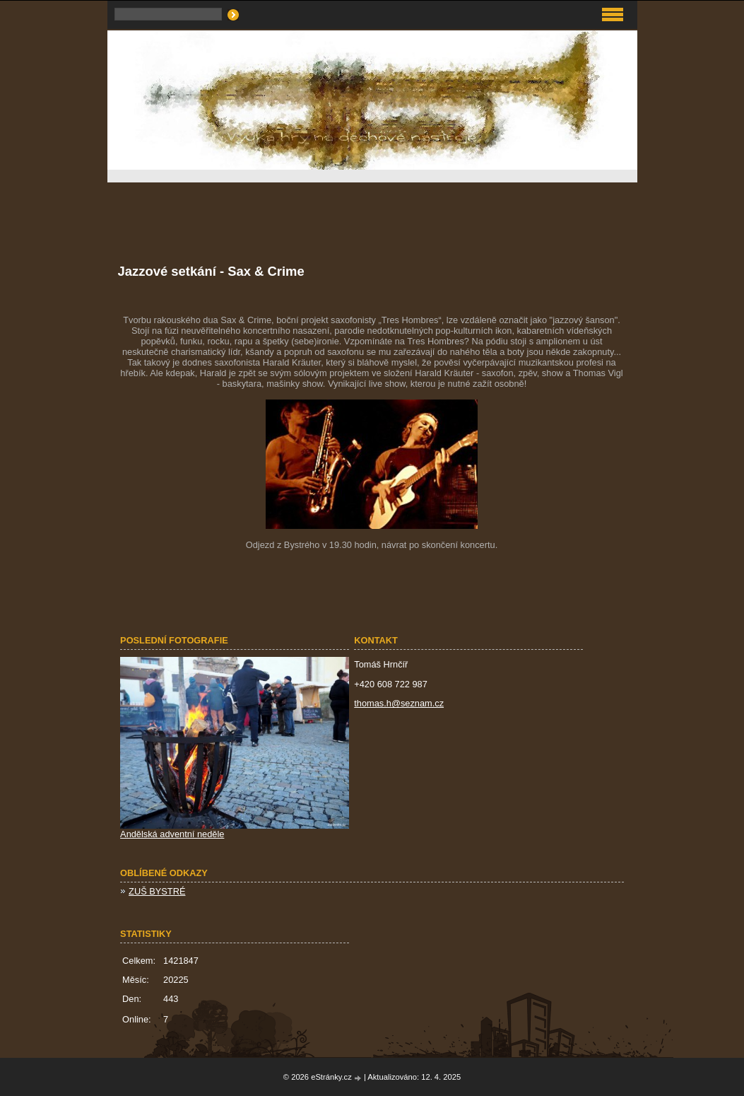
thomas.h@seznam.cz (399, 703)
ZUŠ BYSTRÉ (157, 891)
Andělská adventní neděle (172, 834)
